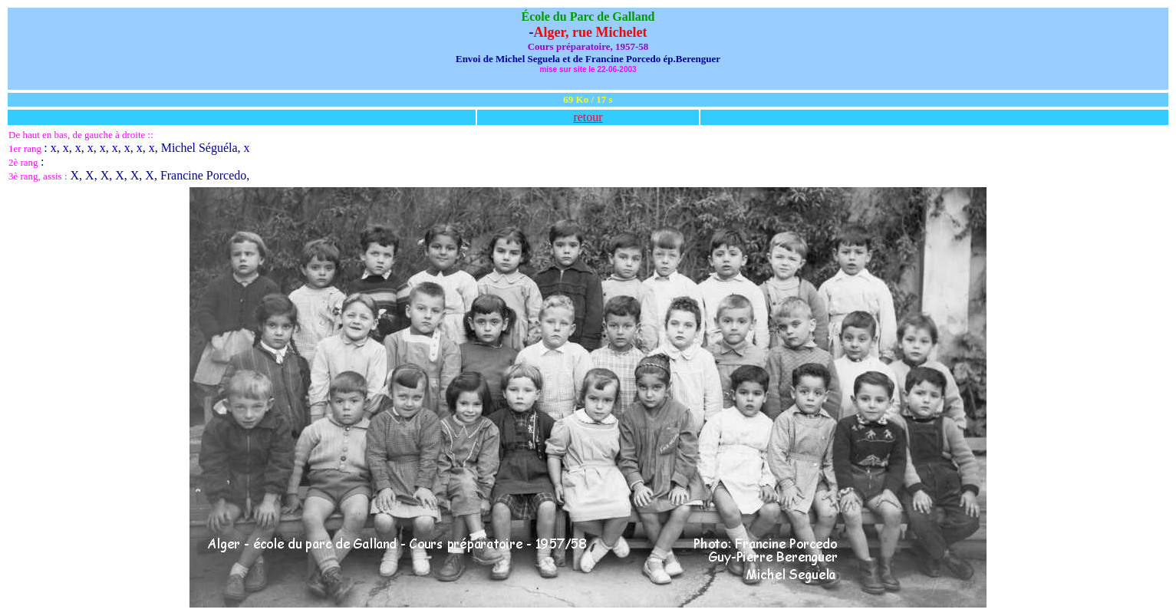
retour (587, 117)
